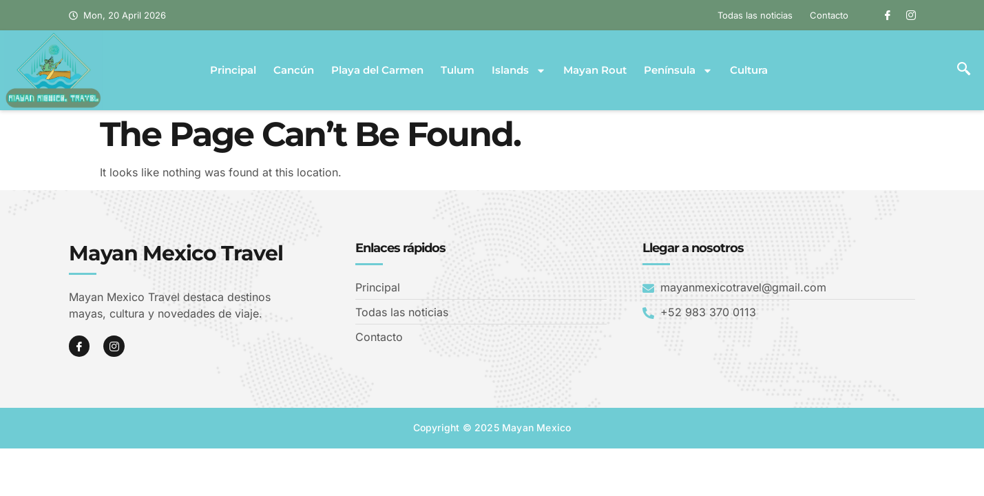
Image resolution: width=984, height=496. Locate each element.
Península (678, 70)
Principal (233, 70)
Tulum (457, 70)
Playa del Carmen (377, 70)
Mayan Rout (595, 70)
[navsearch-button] (963, 70)
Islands (519, 70)
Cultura (749, 70)
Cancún (293, 70)
